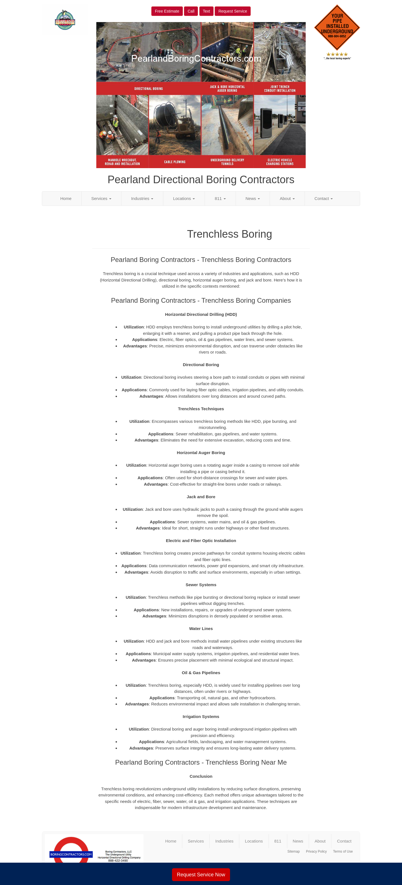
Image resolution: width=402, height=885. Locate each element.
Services (101, 198)
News (253, 198)
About (287, 198)
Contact (324, 198)
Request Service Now (201, 874)
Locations (184, 198)
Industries (142, 198)
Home (65, 198)
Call (191, 11)
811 (220, 198)
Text (206, 11)
